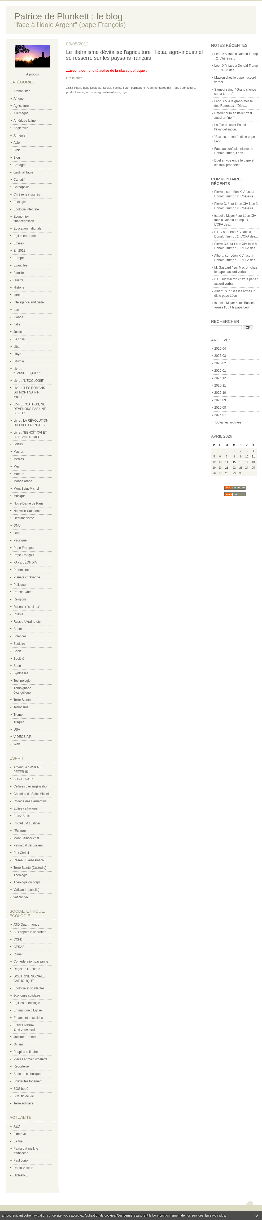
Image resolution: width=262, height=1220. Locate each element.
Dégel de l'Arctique (27, 969)
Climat (18, 954)
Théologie (21, 875)
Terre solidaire (23, 1103)
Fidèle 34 (20, 1134)
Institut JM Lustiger (27, 823)
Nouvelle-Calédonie (27, 511)
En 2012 (19, 250)
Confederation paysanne (31, 961)
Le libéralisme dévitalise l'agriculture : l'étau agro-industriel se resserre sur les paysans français (134, 55)
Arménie (19, 135)
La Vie (18, 1141)
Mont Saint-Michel (26, 488)
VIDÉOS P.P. (23, 737)
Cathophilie (21, 187)
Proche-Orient (23, 592)
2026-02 (220, 363)
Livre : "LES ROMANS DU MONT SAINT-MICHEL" (29, 392)
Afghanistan (22, 91)
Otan (17, 533)
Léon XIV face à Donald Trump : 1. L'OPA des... (235, 220)
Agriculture (21, 106)
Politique (20, 585)
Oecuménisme (24, 518)
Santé (18, 629)
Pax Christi (21, 853)
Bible (17, 150)
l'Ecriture (20, 831)
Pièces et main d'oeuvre (30, 1059)
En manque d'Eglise (28, 1010)
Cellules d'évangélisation (31, 786)
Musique (19, 496)
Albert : (219, 291)
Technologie (22, 681)
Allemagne (21, 113)
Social (18, 651)
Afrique (19, 98)
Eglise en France (25, 236)
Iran (16, 310)
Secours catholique (27, 1074)
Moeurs (19, 474)
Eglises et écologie (27, 1003)
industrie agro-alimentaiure (103, 92)
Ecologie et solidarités (29, 988)
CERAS (19, 947)
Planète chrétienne (27, 577)
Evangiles (20, 265)
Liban (17, 347)
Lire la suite (74, 78)
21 (226, 467)
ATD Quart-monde (26, 924)
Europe (19, 258)
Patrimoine (21, 570)
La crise (19, 339)
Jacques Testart (25, 1037)
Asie (17, 143)
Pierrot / (219, 192)
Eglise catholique (26, 808)
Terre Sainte (22, 700)
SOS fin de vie (24, 1096)
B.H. (217, 279)
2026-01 (220, 370)
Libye (17, 354)
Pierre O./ (221, 244)
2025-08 (220, 407)
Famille (19, 273)
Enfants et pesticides (28, 1018)
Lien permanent (135, 87)
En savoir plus (215, 1215)
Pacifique (20, 540)
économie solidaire (27, 995)
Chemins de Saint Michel (31, 794)
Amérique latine (25, 120)
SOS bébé (21, 1089)
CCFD (18, 939)
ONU (17, 525)
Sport (17, 666)
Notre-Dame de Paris (28, 503)
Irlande (18, 317)
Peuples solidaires (26, 1052)
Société (19, 658)
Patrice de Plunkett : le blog (68, 16)
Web (17, 744)
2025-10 (220, 393)
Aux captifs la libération (30, 932)
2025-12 (220, 378)
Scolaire (19, 644)
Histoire (19, 287)
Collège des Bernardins (30, 801)
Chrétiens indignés (27, 194)
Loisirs (18, 444)
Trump (18, 715)
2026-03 (220, 356)
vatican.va (21, 897)
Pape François (24, 548)
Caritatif (19, 179)
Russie (18, 614)
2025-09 (220, 400)
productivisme (75, 92)
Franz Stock (22, 816)
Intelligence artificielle (29, 302)
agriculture (188, 87)
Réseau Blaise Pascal (29, 860)
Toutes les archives (227, 422)
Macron (19, 452)
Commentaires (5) (159, 87)
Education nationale (27, 228)
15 (234, 462)
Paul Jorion (21, 1160)
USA (17, 729)
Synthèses (21, 673)
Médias (19, 459)
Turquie (19, 722)
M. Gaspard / (223, 267)
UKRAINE (21, 1175)
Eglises (19, 243)
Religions (20, 599)
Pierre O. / (221, 204)
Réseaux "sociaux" (27, 607)
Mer (16, 466)
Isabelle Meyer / (225, 216)
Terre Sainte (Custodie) (30, 868)
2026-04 (220, 348)
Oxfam (18, 1044)
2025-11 (220, 385)
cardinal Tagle (23, 172)
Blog (17, 157)
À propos (32, 74)
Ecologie (20, 202)
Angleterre (21, 128)
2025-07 (220, 415)
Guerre (18, 280)
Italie (17, 324)
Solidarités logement (28, 1081)
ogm (124, 92)
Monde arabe (23, 481)
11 (253, 456)
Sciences (20, 636)
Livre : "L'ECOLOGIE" (29, 381)
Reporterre (21, 1066)
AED (17, 1126)
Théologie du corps (27, 882)
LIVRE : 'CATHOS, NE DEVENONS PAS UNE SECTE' (30, 409)
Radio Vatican (23, 1168)
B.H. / (218, 232)
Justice (18, 332)
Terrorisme (21, 707)
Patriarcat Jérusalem (28, 845)
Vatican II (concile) (27, 890)
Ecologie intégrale (26, 209)
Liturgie (19, 361)
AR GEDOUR (23, 779)
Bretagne (20, 165)
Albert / (219, 255)
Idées (17, 295)
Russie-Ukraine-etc (27, 622)
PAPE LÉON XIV (25, 562)
